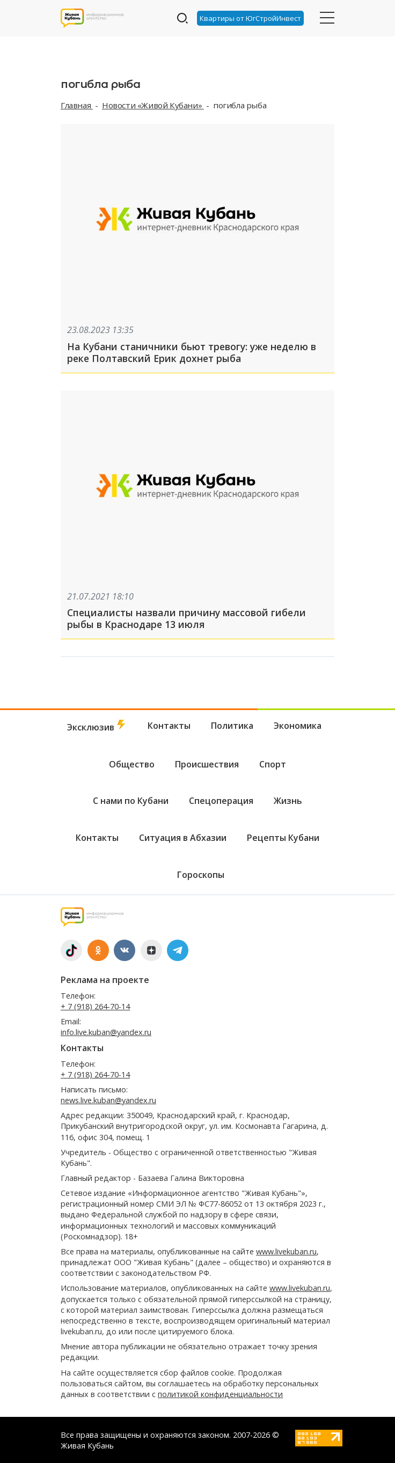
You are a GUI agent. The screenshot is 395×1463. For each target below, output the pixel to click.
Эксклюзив (97, 726)
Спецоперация (221, 801)
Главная (77, 105)
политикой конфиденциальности (220, 1394)
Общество (132, 764)
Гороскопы (200, 875)
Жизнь (288, 801)
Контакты (169, 726)
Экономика (297, 726)
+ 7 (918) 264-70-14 (95, 1006)
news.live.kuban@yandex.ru (108, 1100)
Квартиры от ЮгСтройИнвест (250, 18)
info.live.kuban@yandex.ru (106, 1032)
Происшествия (207, 764)
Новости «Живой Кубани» (153, 105)
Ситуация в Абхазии (182, 838)
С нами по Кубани (131, 801)
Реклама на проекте (105, 980)
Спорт (272, 764)
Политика (232, 726)
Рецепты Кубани (283, 838)
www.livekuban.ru (286, 1251)
